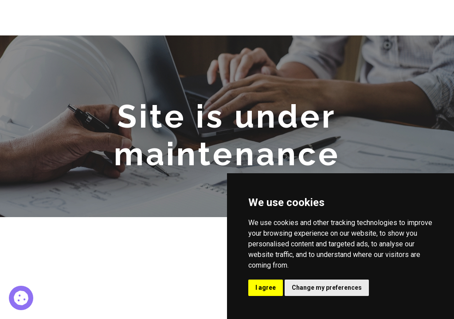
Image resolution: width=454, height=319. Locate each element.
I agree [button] (265, 287)
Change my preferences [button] (327, 287)
